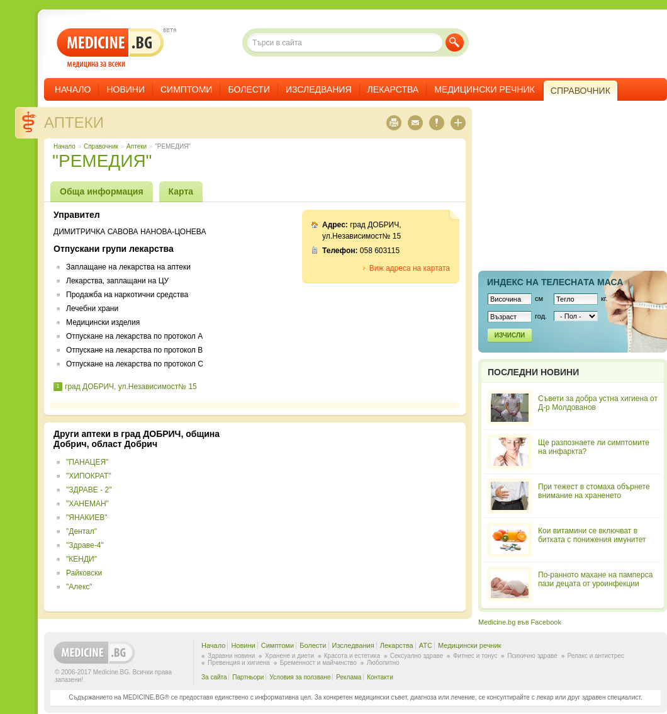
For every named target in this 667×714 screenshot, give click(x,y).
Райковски (84, 573)
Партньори (248, 677)
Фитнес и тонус (475, 655)
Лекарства (393, 89)
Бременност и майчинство (318, 662)
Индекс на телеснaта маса (555, 282)
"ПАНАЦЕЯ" (87, 462)
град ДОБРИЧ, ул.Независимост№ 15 (131, 386)
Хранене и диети (289, 655)
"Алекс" (79, 586)
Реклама (348, 677)
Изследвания (319, 89)
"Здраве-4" (85, 545)
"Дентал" (81, 531)
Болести (249, 89)
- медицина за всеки (110, 48)
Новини (125, 89)
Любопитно (383, 662)
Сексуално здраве (417, 655)
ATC (425, 645)
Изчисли (510, 335)
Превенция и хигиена (239, 662)
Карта (181, 191)
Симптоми (186, 89)
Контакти (380, 677)
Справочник (101, 146)
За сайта (214, 677)
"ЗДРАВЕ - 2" (88, 489)
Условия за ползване (299, 677)
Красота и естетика (352, 655)
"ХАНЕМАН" (87, 503)
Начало (73, 89)
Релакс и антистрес (596, 655)
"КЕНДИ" (81, 559)
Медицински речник (484, 89)
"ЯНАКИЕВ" (86, 517)
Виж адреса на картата (409, 268)
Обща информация (101, 191)
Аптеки (74, 122)
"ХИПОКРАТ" (88, 476)
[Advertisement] (353, 517)
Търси (455, 42)
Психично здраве (532, 655)
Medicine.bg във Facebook (519, 622)
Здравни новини (231, 655)
